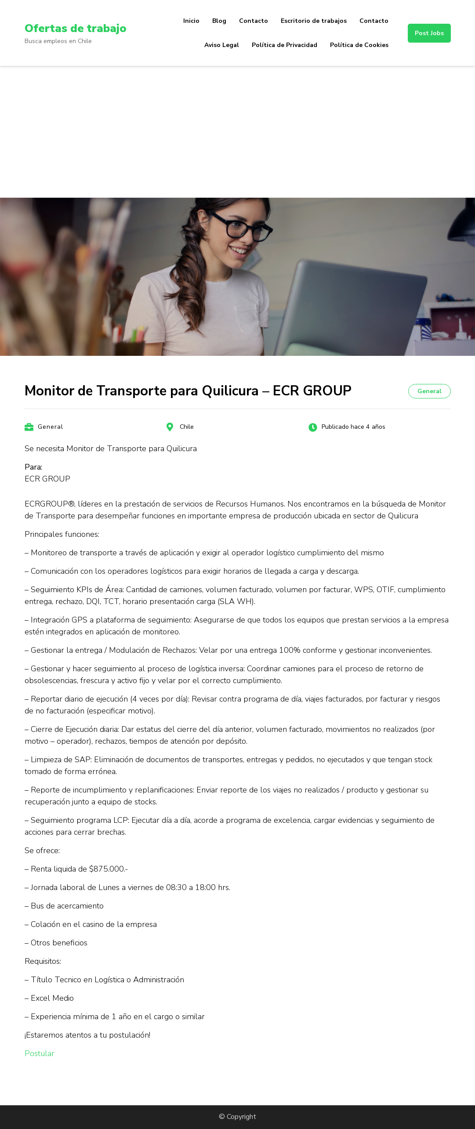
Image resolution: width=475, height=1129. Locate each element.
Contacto (253, 21)
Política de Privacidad (284, 45)
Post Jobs (429, 33)
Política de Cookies (359, 45)
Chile (187, 427)
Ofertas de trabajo (80, 28)
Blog (219, 21)
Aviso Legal (221, 45)
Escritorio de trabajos (314, 21)
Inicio (191, 21)
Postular (39, 1053)
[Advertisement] (237, 131)
